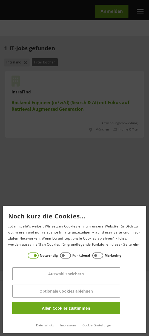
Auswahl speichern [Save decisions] (65, 273)
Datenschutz (44, 325)
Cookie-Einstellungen (97, 325)
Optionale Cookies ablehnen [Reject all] (65, 291)
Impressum (67, 325)
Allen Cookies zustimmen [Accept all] (65, 308)
